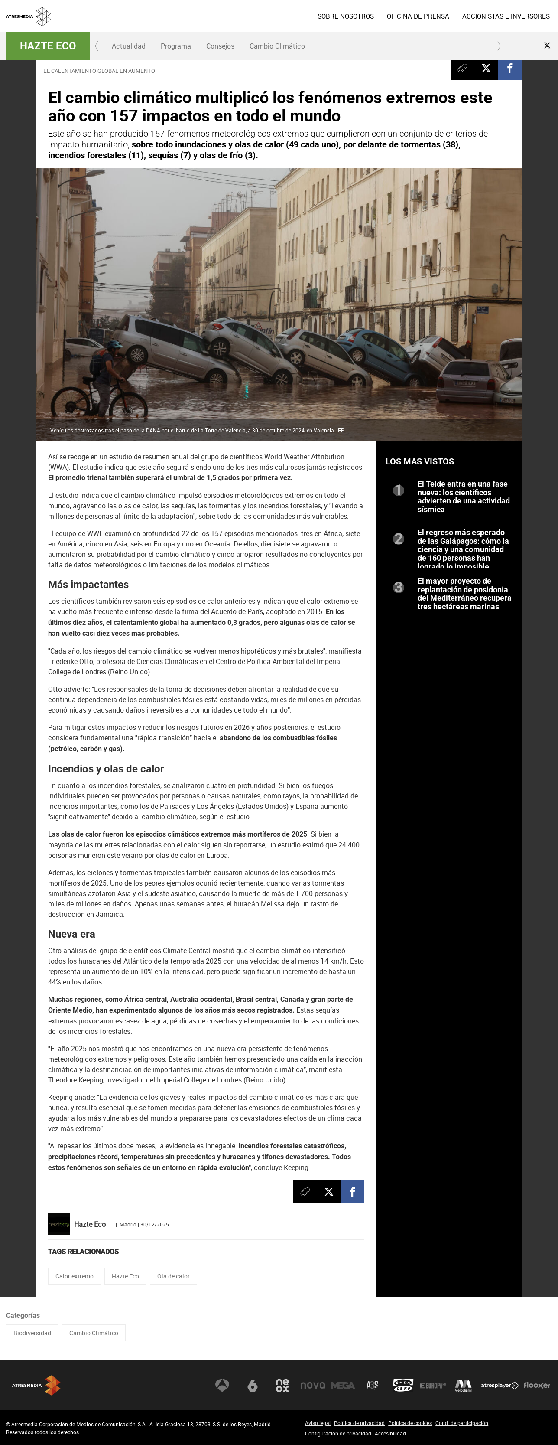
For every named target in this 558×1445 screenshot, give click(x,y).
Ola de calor (173, 1276)
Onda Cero (403, 1385)
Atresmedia (36, 1385)
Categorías (23, 1315)
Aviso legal (318, 1422)
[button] (97, 46)
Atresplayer (500, 1385)
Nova (313, 1385)
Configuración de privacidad (338, 1433)
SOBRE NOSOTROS (346, 16)
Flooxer (537, 1385)
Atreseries (373, 1385)
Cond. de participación (461, 1422)
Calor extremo (74, 1276)
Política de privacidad (359, 1422)
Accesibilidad (390, 1433)
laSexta (253, 1385)
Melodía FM (464, 1385)
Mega (343, 1385)
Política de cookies (410, 1422)
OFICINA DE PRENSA (418, 16)
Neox (282, 1385)
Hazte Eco (48, 46)
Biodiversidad (32, 1333)
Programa (176, 46)
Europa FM (433, 1385)
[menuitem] (345, 16)
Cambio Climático (277, 46)
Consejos (220, 46)
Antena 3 (222, 1385)
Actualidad (129, 46)
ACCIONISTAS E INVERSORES (506, 16)
